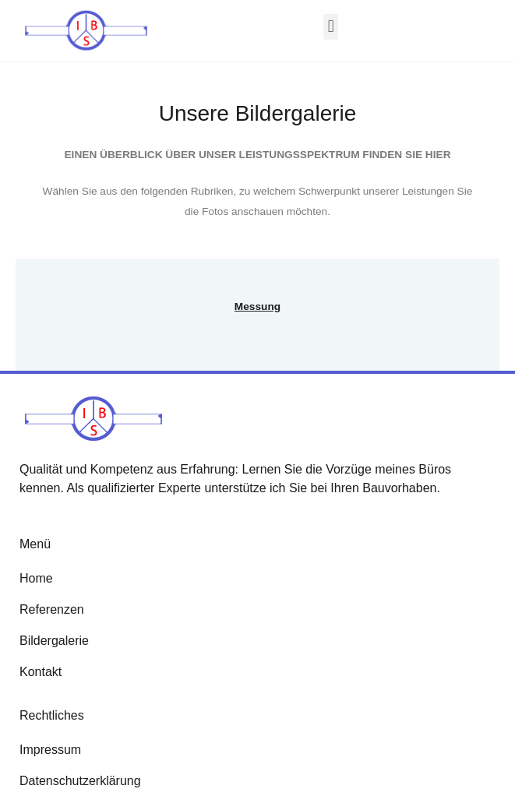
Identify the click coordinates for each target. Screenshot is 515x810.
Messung (257, 306)
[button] (330, 27)
